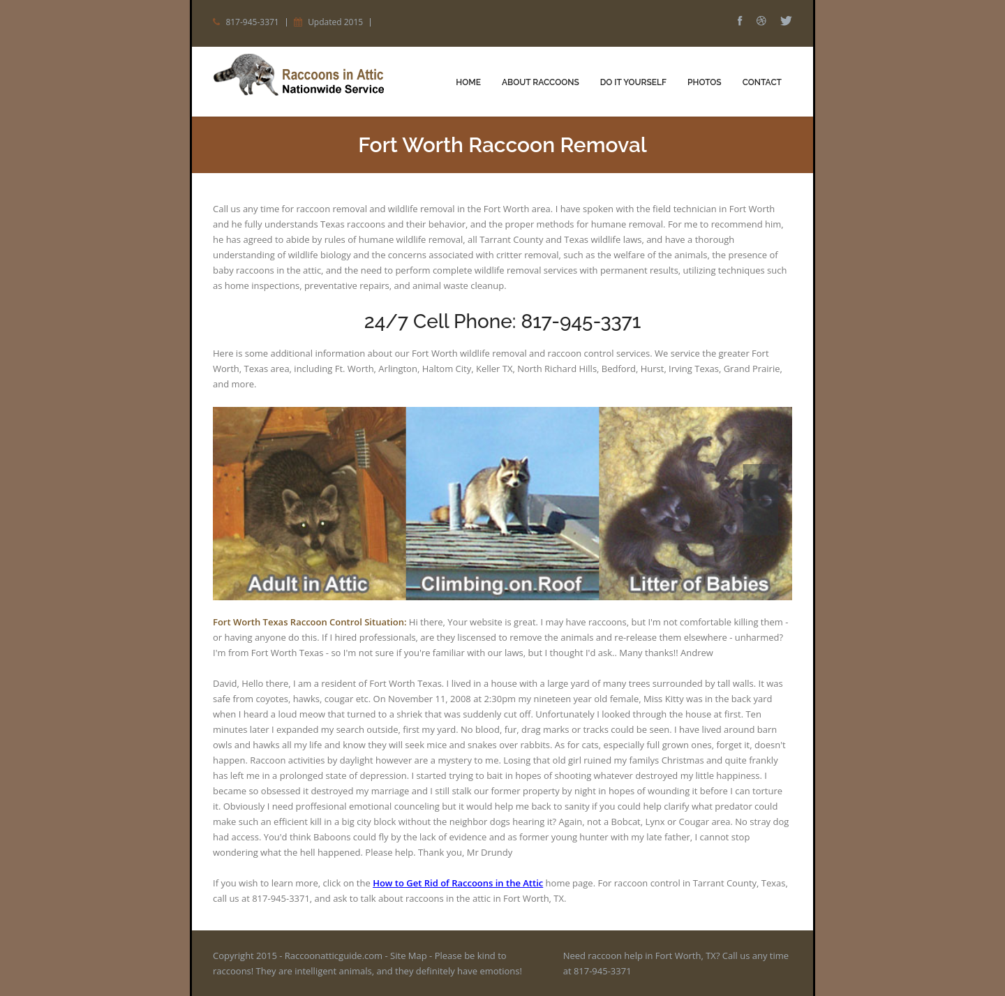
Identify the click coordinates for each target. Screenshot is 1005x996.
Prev (760, 481)
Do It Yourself (633, 82)
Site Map (408, 955)
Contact (762, 82)
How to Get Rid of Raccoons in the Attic (458, 883)
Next (760, 517)
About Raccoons (540, 82)
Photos (704, 82)
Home (468, 82)
